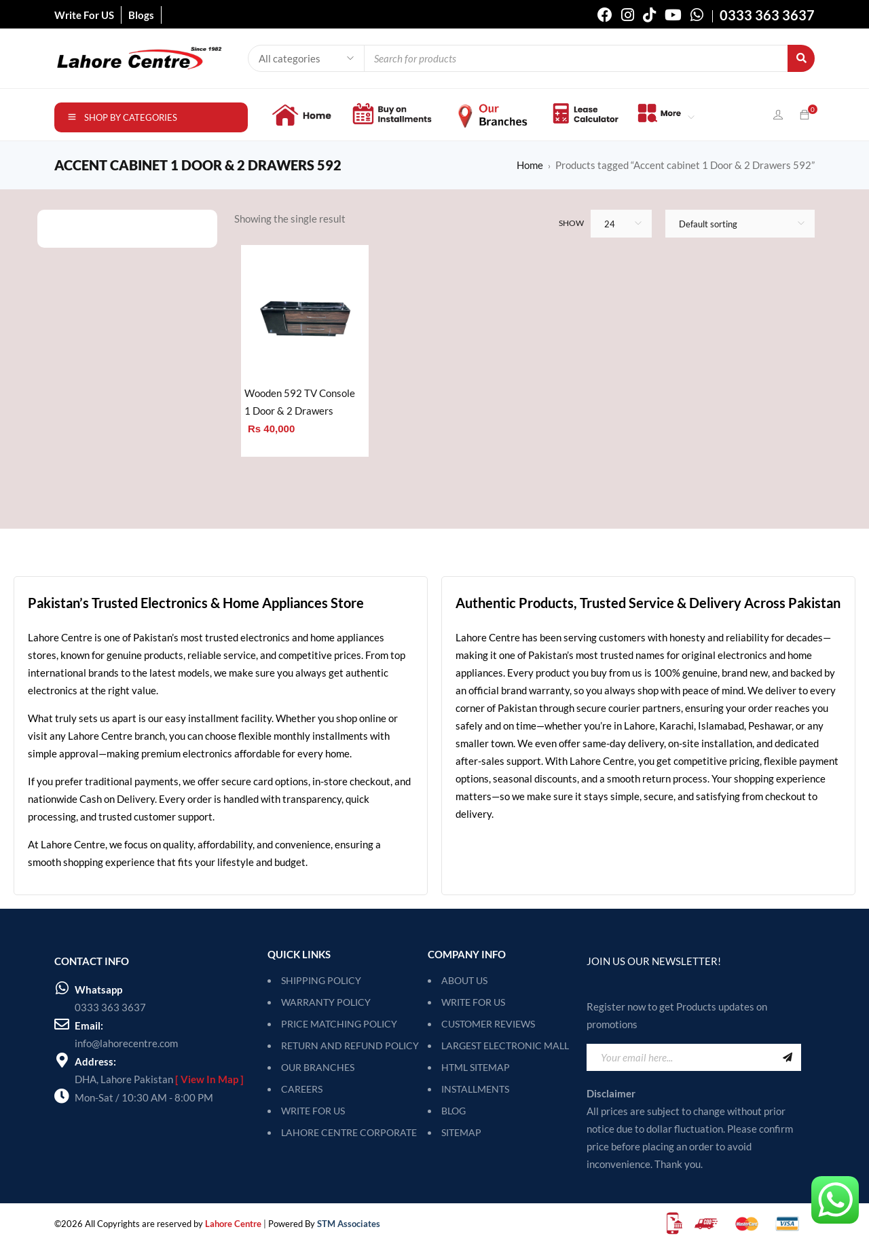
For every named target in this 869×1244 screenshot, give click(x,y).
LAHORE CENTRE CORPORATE (349, 1132)
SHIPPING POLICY (321, 980)
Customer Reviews (488, 1024)
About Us (464, 980)
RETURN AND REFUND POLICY (350, 1045)
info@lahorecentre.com (126, 1043)
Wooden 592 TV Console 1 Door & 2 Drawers (299, 402)
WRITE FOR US (313, 1110)
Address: (95, 1061)
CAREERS (301, 1089)
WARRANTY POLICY (326, 1002)
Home (530, 165)
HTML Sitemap (475, 1067)
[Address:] (61, 1060)
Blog (453, 1110)
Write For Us (473, 1002)
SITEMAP (461, 1132)
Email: (89, 1025)
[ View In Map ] (209, 1079)
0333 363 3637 (110, 1007)
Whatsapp (98, 989)
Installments (475, 1089)
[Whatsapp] (61, 988)
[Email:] (61, 1024)
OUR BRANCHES (317, 1067)
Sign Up (787, 1057)
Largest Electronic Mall (505, 1045)
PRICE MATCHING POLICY (339, 1024)
